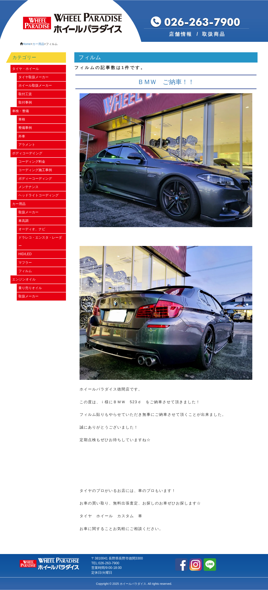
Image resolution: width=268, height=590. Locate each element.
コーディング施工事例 (35, 170)
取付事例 (25, 102)
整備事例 (25, 127)
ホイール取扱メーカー (35, 85)
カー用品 (38, 44)
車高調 (23, 221)
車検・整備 (20, 111)
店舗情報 (180, 34)
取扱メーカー (28, 212)
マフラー (25, 262)
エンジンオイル (24, 279)
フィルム (25, 271)
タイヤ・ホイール (25, 68)
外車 (21, 136)
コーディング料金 (31, 161)
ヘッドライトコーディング (38, 195)
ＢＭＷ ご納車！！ (166, 81)
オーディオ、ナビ (31, 229)
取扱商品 (213, 34)
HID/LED (25, 254)
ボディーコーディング (35, 178)
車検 (21, 119)
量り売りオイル (30, 288)
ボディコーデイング (27, 153)
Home (27, 44)
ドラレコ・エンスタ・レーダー (40, 241)
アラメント (26, 144)
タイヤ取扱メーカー (33, 77)
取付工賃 (25, 94)
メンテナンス (28, 187)
